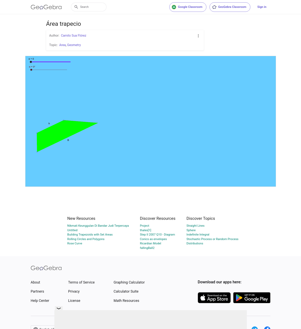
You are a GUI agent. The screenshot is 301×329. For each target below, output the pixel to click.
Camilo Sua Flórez (73, 35)
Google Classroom (187, 7)
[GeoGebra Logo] (46, 7)
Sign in (262, 7)
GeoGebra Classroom (229, 7)
